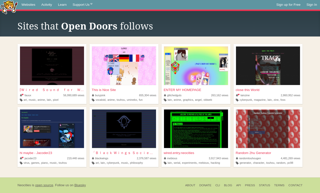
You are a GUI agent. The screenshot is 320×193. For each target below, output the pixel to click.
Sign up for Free (288, 4)
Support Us (82, 5)
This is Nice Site (104, 90)
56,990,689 (73, 95)
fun (140, 99)
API (238, 185)
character (258, 162)
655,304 (147, 95)
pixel (55, 99)
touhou (121, 99)
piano (44, 162)
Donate (205, 185)
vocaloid (101, 99)
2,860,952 (290, 95)
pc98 (290, 162)
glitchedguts (173, 95)
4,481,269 (290, 158)
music (32, 99)
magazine (260, 99)
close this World (248, 90)
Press (250, 185)
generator (245, 162)
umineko (132, 99)
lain (49, 99)
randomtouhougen (248, 158)
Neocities (24, 185)
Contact (295, 185)
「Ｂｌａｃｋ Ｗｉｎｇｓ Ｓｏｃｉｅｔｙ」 (124, 153)
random (281, 162)
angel (198, 99)
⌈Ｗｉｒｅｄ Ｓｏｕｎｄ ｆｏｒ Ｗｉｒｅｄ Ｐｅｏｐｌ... (52, 90)
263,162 (219, 95)
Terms (279, 185)
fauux (25, 95)
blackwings (100, 158)
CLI (218, 185)
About (190, 185)
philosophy (136, 162)
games (35, 162)
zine (276, 99)
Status (264, 185)
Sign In (311, 4)
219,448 (75, 158)
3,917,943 (218, 158)
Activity (46, 4)
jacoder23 (28, 158)
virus (27, 162)
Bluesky (80, 185)
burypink (98, 95)
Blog (228, 185)
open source (44, 185)
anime (41, 99)
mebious (170, 158)
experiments (189, 162)
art (25, 99)
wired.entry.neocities (179, 153)
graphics (188, 99)
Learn (62, 4)
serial (177, 162)
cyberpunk (246, 99)
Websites (28, 4)
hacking (215, 162)
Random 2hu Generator (253, 153)
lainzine (243, 95)
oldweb (208, 99)
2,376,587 (146, 158)
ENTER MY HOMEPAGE (182, 90)
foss (283, 99)
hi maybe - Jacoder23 (36, 153)
